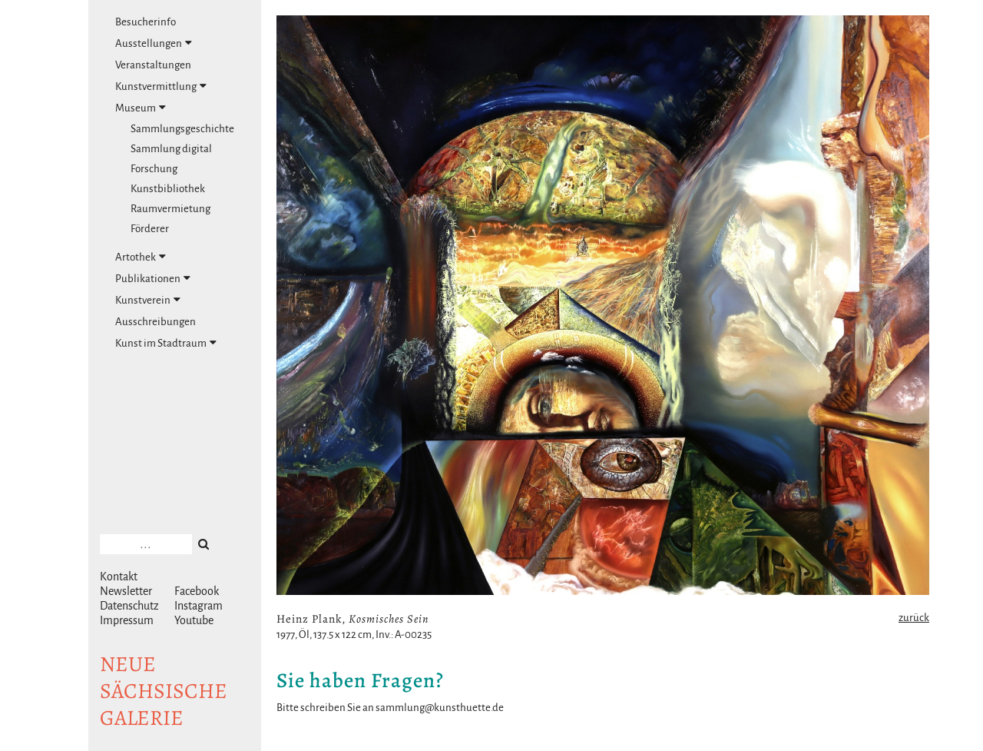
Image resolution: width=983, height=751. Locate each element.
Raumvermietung (170, 208)
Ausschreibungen (155, 321)
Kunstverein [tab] (147, 300)
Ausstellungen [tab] (153, 43)
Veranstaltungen (153, 65)
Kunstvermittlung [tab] (161, 86)
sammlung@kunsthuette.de (440, 707)
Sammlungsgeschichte (182, 129)
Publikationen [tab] (152, 278)
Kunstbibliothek (168, 188)
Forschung (154, 168)
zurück (914, 617)
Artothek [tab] (140, 257)
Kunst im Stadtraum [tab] (166, 343)
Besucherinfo (145, 22)
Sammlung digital (171, 149)
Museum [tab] (140, 107)
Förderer (150, 228)
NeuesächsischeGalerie (163, 691)
